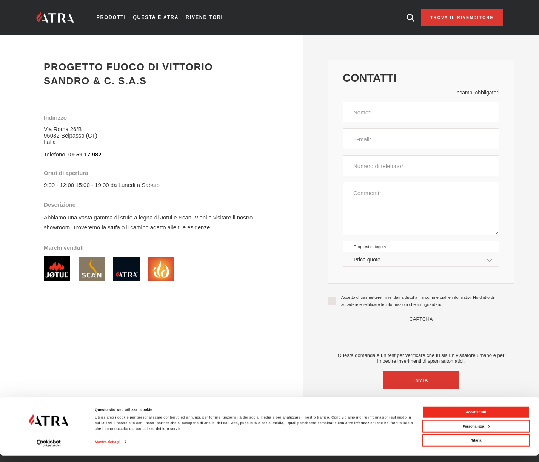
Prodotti (119, 19)
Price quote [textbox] (367, 262)
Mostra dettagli (108, 448)
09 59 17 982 (85, 157)
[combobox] (421, 262)
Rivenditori (208, 19)
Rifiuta (475, 447)
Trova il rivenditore (453, 19)
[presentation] (421, 339)
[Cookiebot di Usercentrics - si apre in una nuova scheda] (49, 449)
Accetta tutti (476, 418)
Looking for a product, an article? (402, 19)
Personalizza (476, 432)
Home (51, 45)
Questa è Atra (162, 19)
